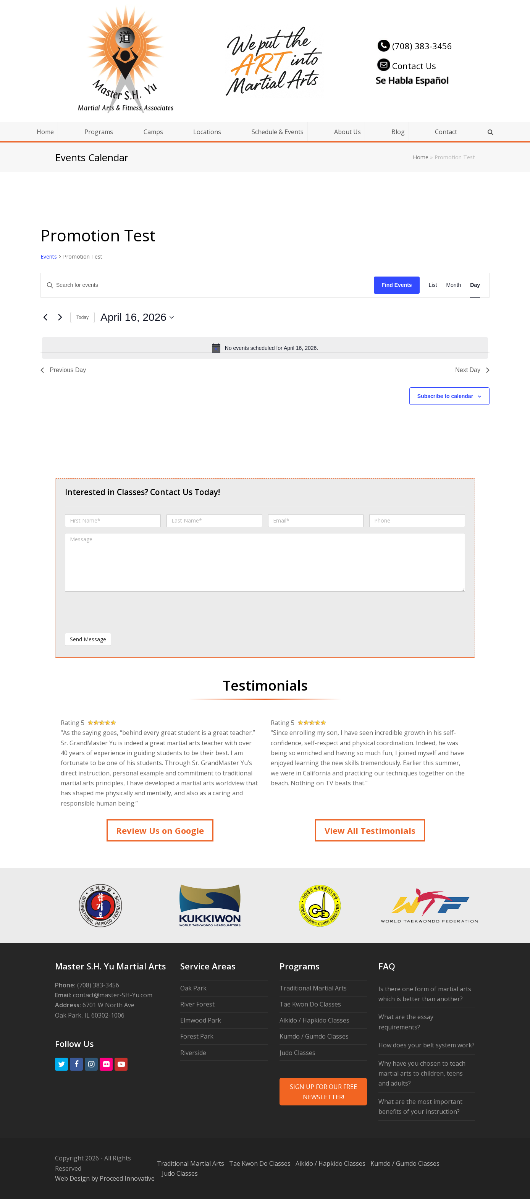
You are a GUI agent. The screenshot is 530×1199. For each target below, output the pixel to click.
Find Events (396, 285)
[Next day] (60, 317)
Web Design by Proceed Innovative (105, 1178)
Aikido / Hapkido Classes (314, 1020)
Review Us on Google (160, 830)
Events (48, 256)
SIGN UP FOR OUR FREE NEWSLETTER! (323, 1091)
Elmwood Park (200, 1020)
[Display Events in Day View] (475, 285)
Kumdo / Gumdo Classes (314, 1036)
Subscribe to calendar (445, 396)
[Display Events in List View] (433, 285)
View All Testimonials (370, 830)
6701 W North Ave (108, 1005)
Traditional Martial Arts (313, 988)
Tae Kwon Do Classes (310, 1004)
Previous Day (63, 370)
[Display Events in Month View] (453, 285)
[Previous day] (45, 317)
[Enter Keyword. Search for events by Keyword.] (207, 285)
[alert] (265, 348)
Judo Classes (297, 1053)
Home (420, 157)
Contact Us (406, 65)
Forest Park (196, 1036)
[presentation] (123, 612)
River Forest (197, 1004)
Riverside (193, 1053)
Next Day (472, 370)
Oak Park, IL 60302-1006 (89, 1015)
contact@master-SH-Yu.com (112, 995)
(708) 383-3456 (414, 46)
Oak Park (193, 988)
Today (82, 317)
